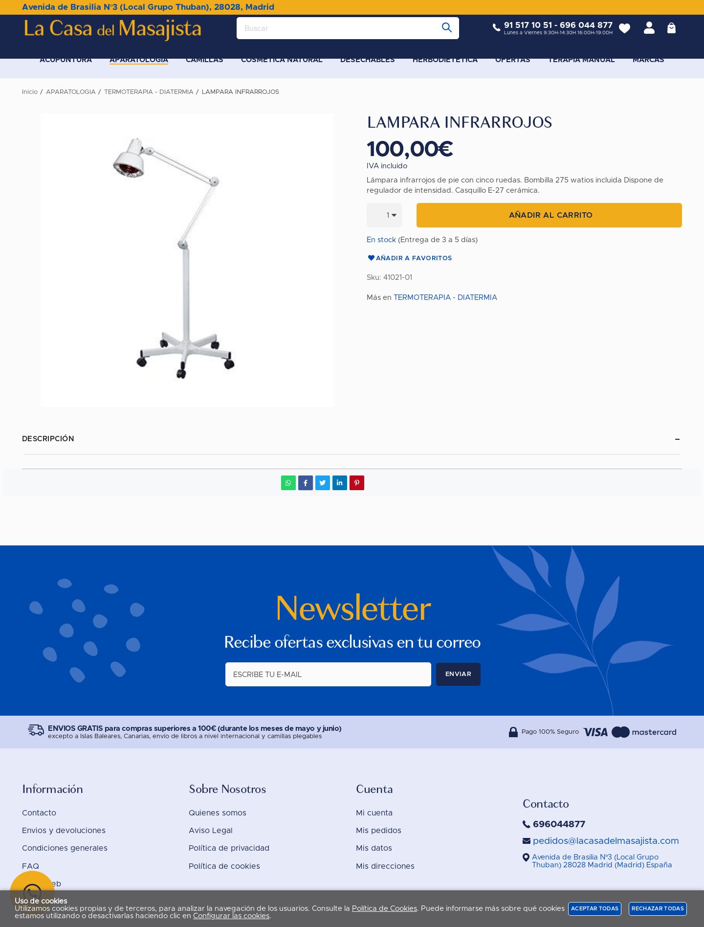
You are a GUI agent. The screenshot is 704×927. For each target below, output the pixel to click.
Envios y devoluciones (64, 831)
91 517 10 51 (521, 33)
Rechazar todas (658, 908)
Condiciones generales (65, 848)
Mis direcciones (385, 866)
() (602, 861)
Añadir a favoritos (409, 259)
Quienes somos (217, 813)
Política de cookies (224, 866)
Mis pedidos (378, 831)
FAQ (30, 866)
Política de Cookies (384, 908)
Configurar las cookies (231, 916)
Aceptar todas (594, 908)
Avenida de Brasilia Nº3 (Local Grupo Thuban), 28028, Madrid (148, 7)
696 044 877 (578, 33)
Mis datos (374, 848)
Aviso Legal (211, 831)
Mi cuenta (374, 813)
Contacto (39, 813)
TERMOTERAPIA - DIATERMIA (445, 297)
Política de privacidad (229, 848)
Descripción (48, 439)
